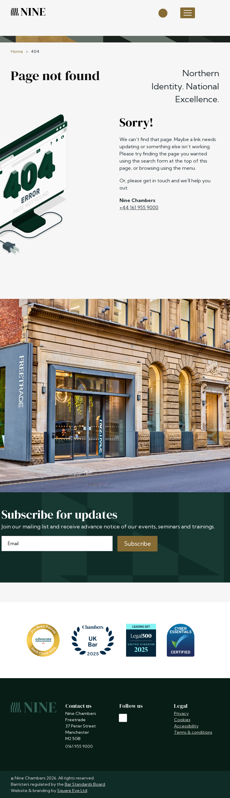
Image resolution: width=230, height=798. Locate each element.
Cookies (182, 719)
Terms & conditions (193, 732)
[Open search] (163, 13)
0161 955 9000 (79, 746)
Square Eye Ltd (72, 790)
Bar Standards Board (85, 784)
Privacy (181, 713)
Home (17, 51)
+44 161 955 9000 (138, 207)
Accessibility (186, 726)
